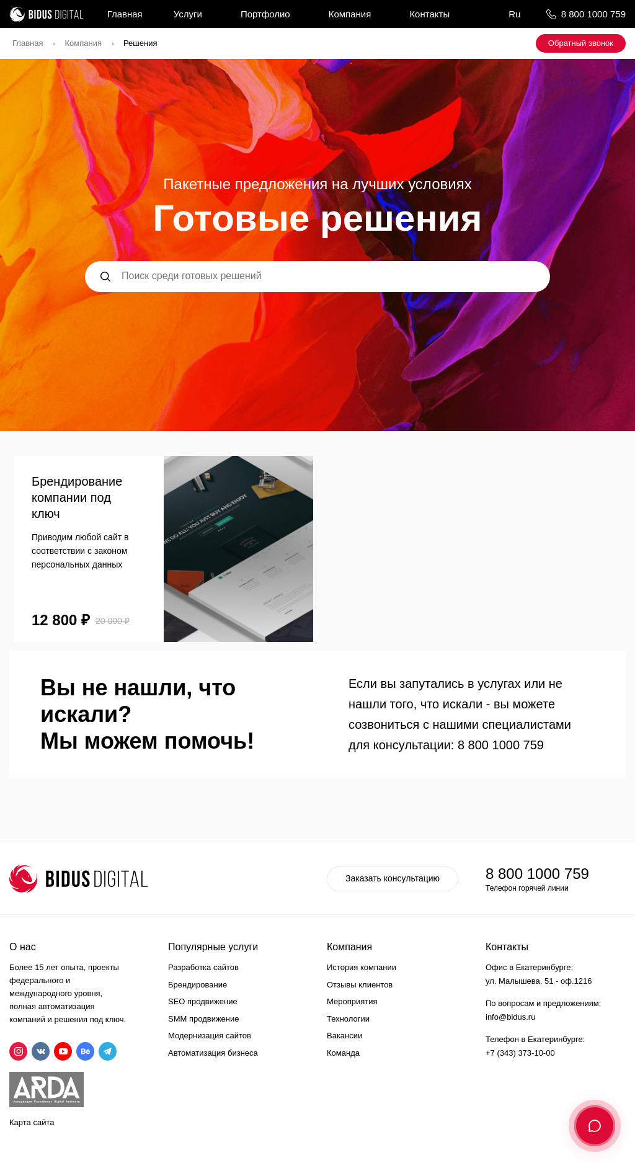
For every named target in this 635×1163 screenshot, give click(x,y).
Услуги (188, 14)
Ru (514, 14)
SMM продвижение (203, 1018)
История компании (361, 967)
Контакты (429, 14)
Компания (350, 14)
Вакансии (344, 1035)
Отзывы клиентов (360, 984)
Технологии (348, 1018)
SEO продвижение (203, 1001)
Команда (343, 1053)
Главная (125, 14)
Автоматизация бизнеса (213, 1053)
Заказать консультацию (392, 878)
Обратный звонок (580, 43)
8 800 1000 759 (593, 14)
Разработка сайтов (203, 967)
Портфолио (265, 14)
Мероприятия (352, 1001)
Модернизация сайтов (209, 1035)
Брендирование (197, 984)
